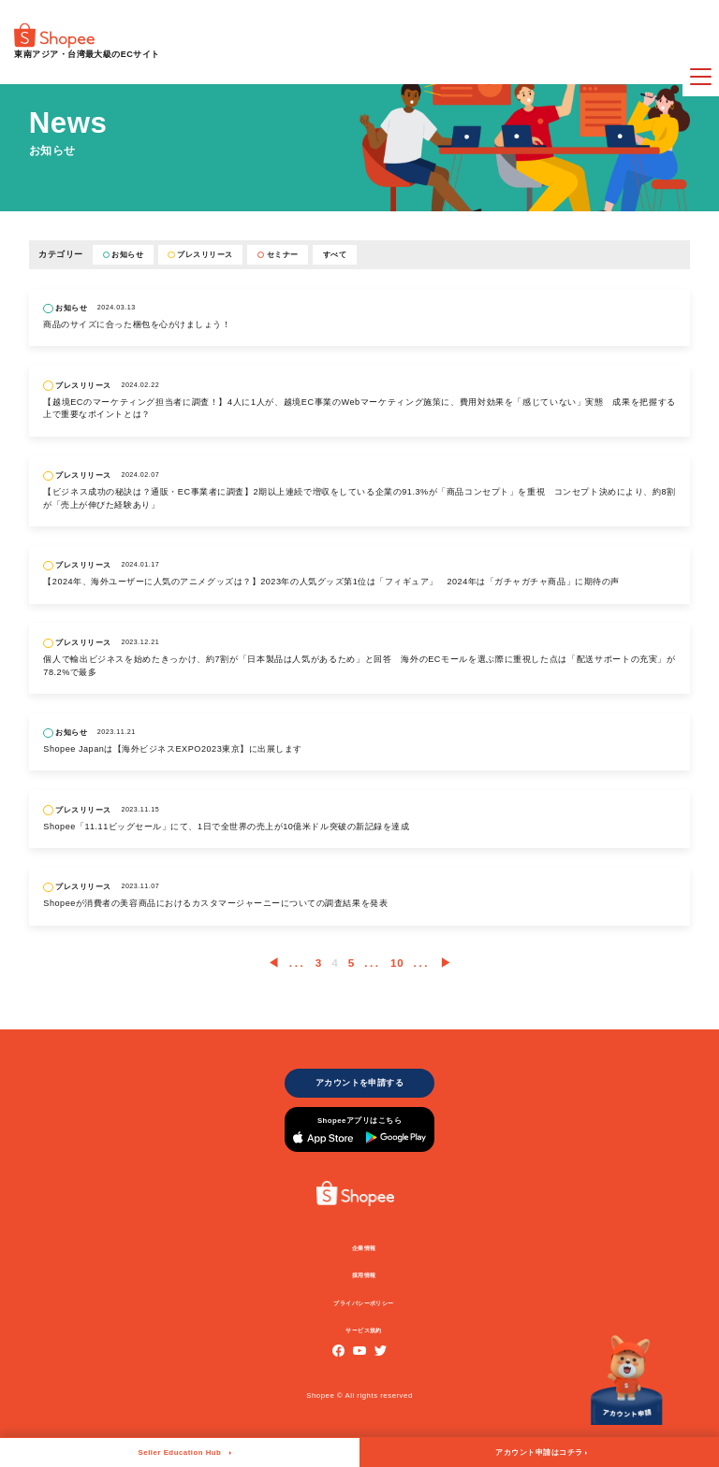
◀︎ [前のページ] (274, 962)
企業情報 (364, 1257)
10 (397, 962)
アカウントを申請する (359, 1085)
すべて (335, 255)
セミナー (278, 255)
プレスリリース (200, 255)
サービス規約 (365, 1343)
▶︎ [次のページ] (446, 962)
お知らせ (123, 255)
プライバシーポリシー (365, 1315)
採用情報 (364, 1286)
